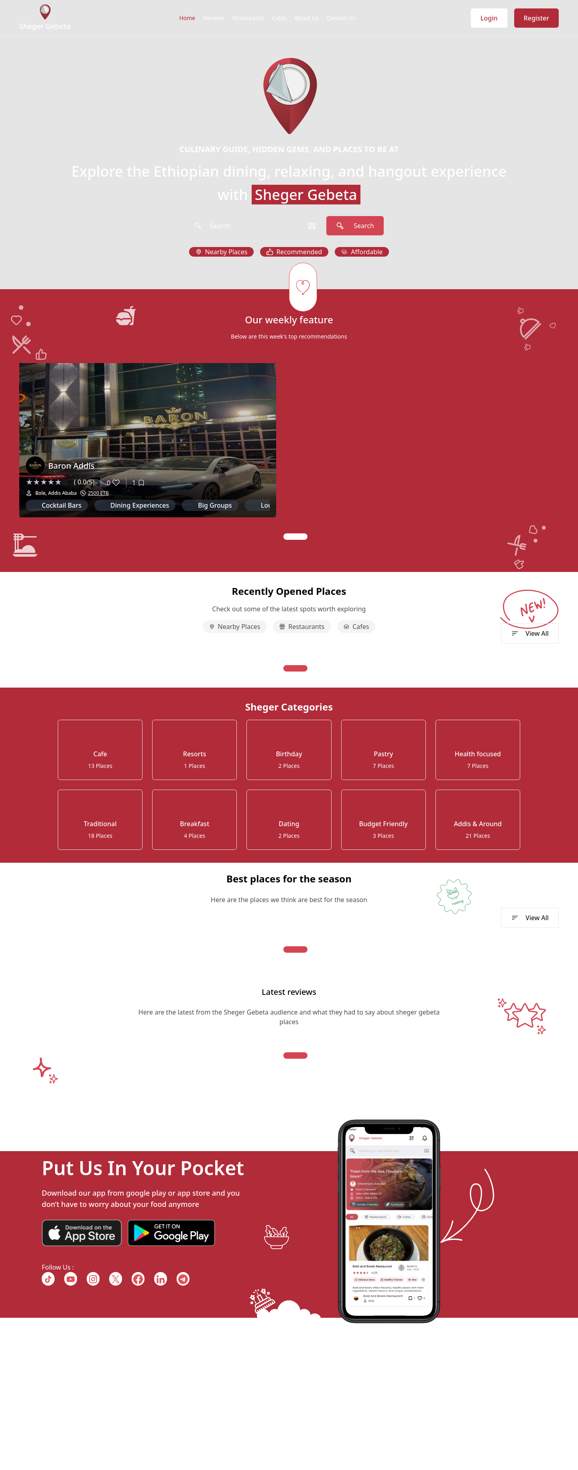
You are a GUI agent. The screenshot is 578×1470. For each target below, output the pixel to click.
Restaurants (248, 18)
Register (536, 18)
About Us (306, 18)
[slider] (48, 482)
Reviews (213, 18)
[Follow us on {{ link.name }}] (48, 1279)
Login (489, 18)
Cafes (279, 18)
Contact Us (341, 18)
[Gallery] (289, 451)
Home (187, 18)
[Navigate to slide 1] (295, 536)
